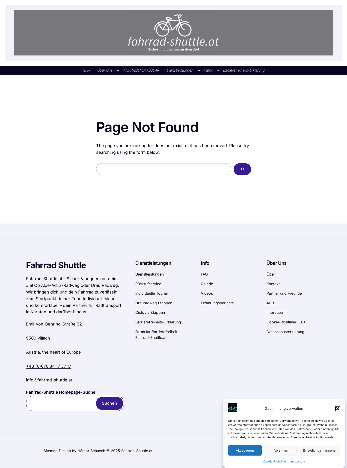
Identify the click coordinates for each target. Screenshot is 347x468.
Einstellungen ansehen (320, 453)
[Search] (242, 169)
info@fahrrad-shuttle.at (49, 380)
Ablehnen (280, 453)
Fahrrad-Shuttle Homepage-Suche (60, 392)
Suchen (109, 403)
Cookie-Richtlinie (274, 464)
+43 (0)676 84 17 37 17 (48, 366)
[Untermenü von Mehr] (218, 70)
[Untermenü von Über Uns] (118, 70)
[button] (337, 411)
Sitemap (51, 450)
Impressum (298, 464)
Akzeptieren (245, 453)
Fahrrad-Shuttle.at (136, 450)
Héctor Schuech (91, 450)
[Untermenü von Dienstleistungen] (199, 70)
